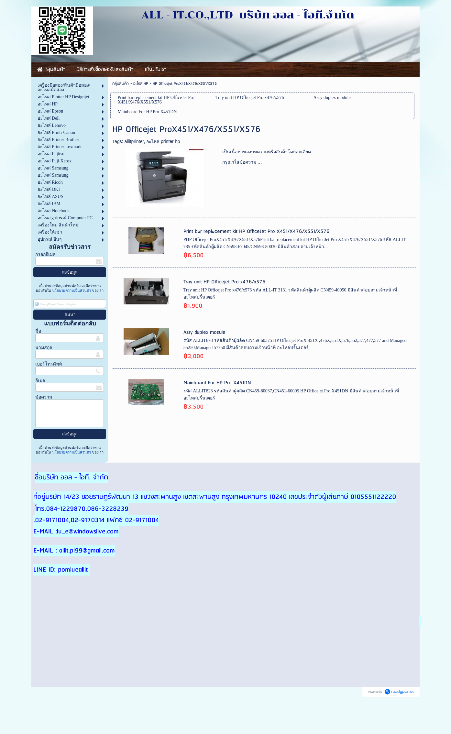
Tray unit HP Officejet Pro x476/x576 (224, 282)
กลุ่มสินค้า (120, 83)
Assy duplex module (204, 332)
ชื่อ (38, 331)
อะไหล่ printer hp (163, 141)
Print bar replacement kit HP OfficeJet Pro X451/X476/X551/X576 (256, 231)
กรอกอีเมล (45, 254)
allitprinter (134, 141)
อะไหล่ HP (140, 83)
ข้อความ (43, 397)
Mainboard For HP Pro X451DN (217, 382)
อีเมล (40, 380)
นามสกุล (43, 347)
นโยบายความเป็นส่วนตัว (71, 290)
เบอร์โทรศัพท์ (48, 364)
